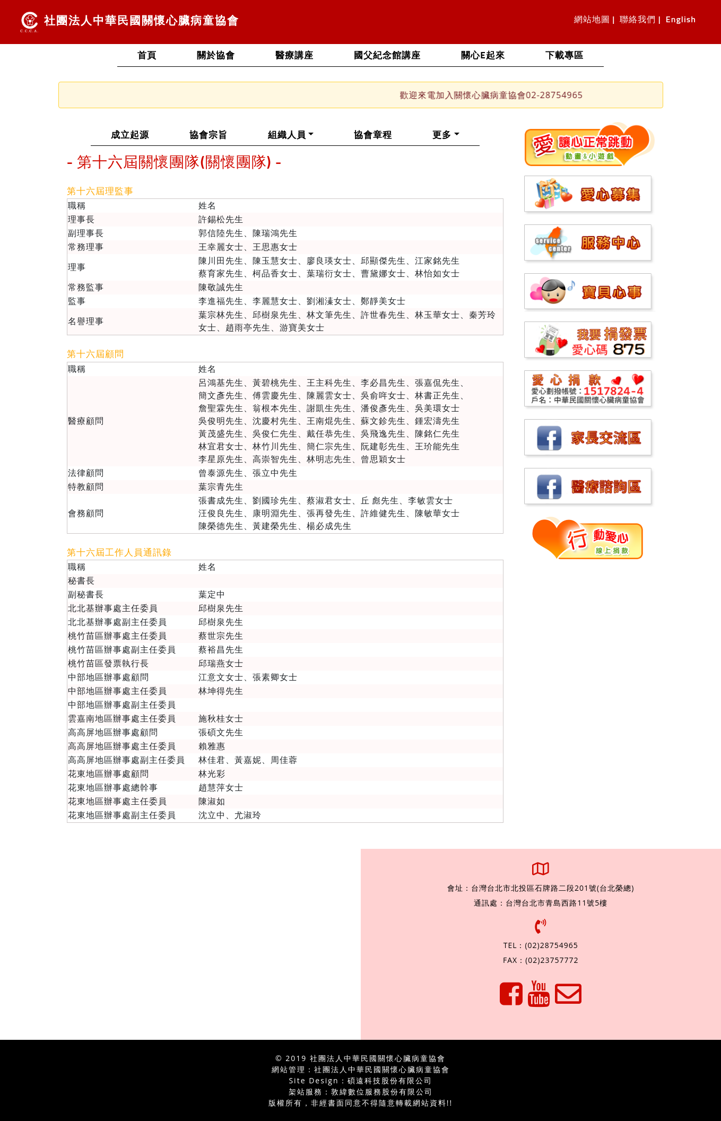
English (681, 19)
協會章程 (383, 134)
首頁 (157, 54)
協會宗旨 (218, 134)
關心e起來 (483, 55)
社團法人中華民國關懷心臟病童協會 (129, 22)
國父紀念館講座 (387, 55)
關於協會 (216, 55)
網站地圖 (592, 19)
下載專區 (564, 55)
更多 (441, 135)
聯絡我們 (638, 19)
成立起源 (140, 134)
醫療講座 (294, 55)
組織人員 (301, 134)
